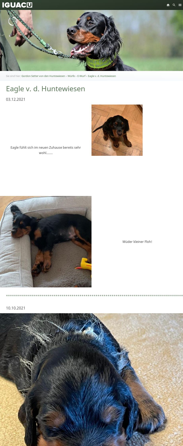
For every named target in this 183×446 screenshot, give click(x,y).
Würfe (71, 76)
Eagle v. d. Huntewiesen (102, 76)
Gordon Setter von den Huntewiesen (43, 76)
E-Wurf (81, 76)
